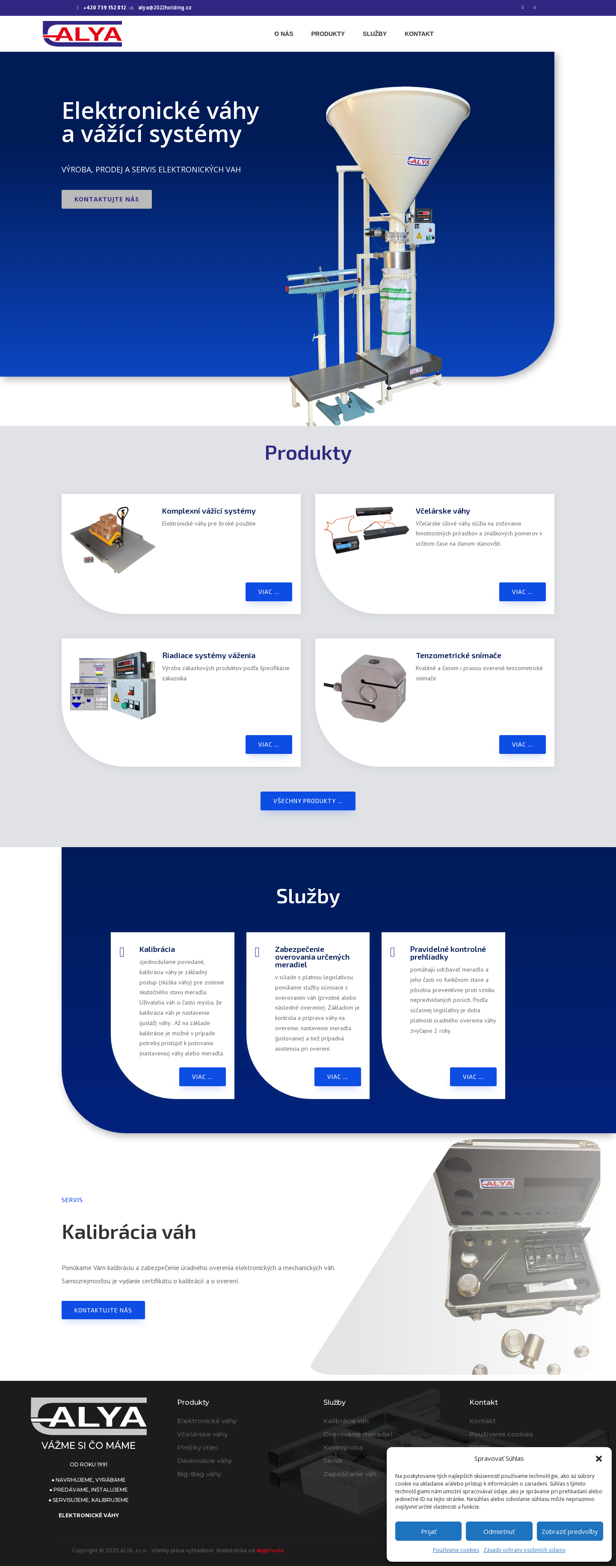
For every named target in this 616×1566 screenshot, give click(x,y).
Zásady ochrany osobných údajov (524, 1550)
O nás (283, 33)
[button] (599, 1458)
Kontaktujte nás (106, 199)
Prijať (428, 1531)
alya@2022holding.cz (165, 8)
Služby (375, 33)
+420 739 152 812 (104, 8)
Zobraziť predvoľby (570, 1531)
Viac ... (268, 591)
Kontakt (419, 33)
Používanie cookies (456, 1550)
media (270, 1550)
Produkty (328, 33)
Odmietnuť (499, 1531)
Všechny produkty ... (308, 800)
